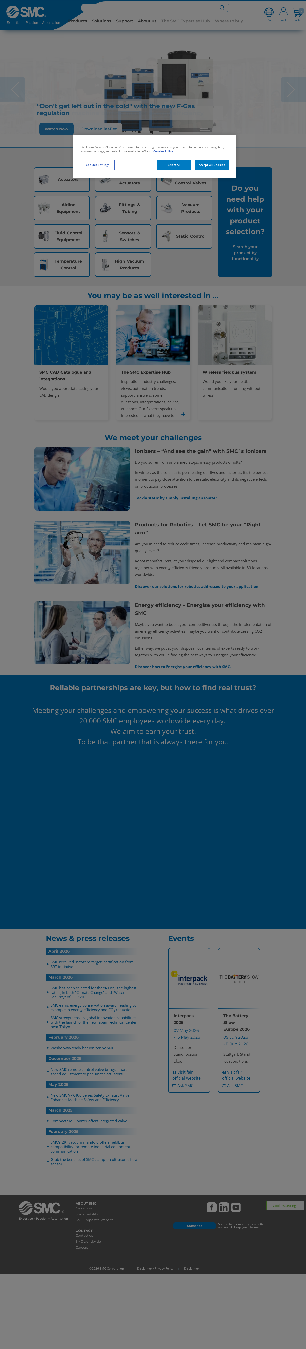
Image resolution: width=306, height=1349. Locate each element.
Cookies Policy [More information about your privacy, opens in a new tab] (163, 151)
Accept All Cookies (212, 165)
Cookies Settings (97, 165)
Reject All (174, 165)
